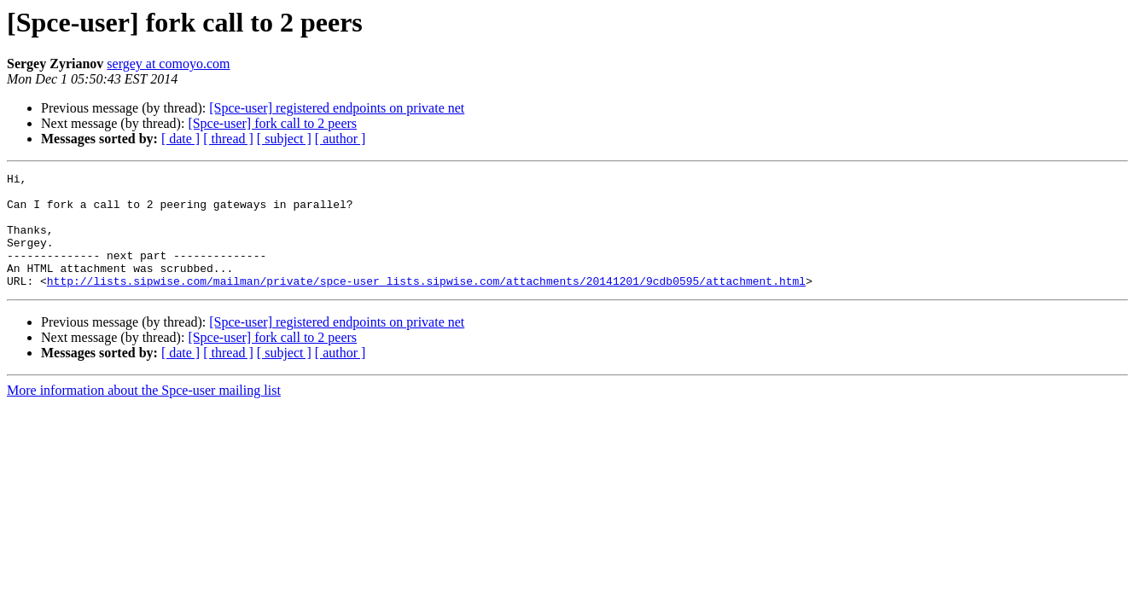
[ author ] (340, 138)
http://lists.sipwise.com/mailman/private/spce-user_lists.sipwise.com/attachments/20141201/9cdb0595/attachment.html (426, 303)
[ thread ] (228, 138)
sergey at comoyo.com (168, 63)
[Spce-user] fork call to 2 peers (272, 123)
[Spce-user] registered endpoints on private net (336, 108)
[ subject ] (284, 138)
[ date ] (180, 138)
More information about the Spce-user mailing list (144, 413)
